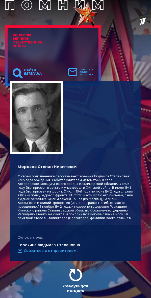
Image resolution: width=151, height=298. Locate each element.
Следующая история (75, 288)
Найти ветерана (33, 71)
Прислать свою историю (86, 72)
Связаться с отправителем (50, 250)
